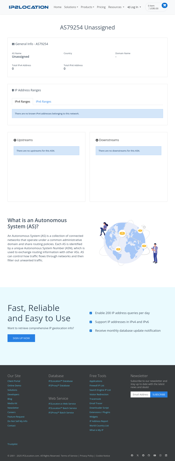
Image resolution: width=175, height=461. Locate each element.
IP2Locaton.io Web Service (62, 403)
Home (58, 7)
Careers (12, 412)
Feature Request (16, 416)
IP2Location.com (30, 455)
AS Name (16, 53)
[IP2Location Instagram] (160, 455)
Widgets (94, 416)
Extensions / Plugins (100, 412)
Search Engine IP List (100, 389)
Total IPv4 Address (21, 65)
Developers (13, 394)
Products (86, 7)
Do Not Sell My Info (17, 421)
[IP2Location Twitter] (137, 455)
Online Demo (14, 385)
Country (68, 53)
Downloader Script (99, 407)
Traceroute (95, 398)
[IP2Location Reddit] (143, 455)
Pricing (101, 7)
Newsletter (13, 407)
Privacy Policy (87, 455)
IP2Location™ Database (61, 381)
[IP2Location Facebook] (132, 455)
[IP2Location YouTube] (154, 455)
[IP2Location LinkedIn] (166, 455)
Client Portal (14, 381)
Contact (12, 425)
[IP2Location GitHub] (149, 455)
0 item (151, 5)
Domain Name (122, 53)
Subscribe (158, 394)
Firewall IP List (97, 385)
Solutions (70, 7)
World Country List (99, 425)
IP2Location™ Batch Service (63, 408)
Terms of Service (69, 455)
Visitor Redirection (99, 394)
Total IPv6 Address (73, 65)
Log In (133, 7)
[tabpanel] (87, 113)
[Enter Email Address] (140, 394)
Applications (96, 381)
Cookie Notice (103, 455)
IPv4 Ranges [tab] (22, 101)
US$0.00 (154, 8)
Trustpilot (12, 444)
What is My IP (96, 430)
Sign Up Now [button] (21, 338)
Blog (10, 398)
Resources (115, 7)
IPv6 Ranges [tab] (43, 101)
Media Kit (12, 403)
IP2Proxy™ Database (59, 385)
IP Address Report (99, 421)
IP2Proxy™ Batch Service (61, 412)
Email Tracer (96, 403)
